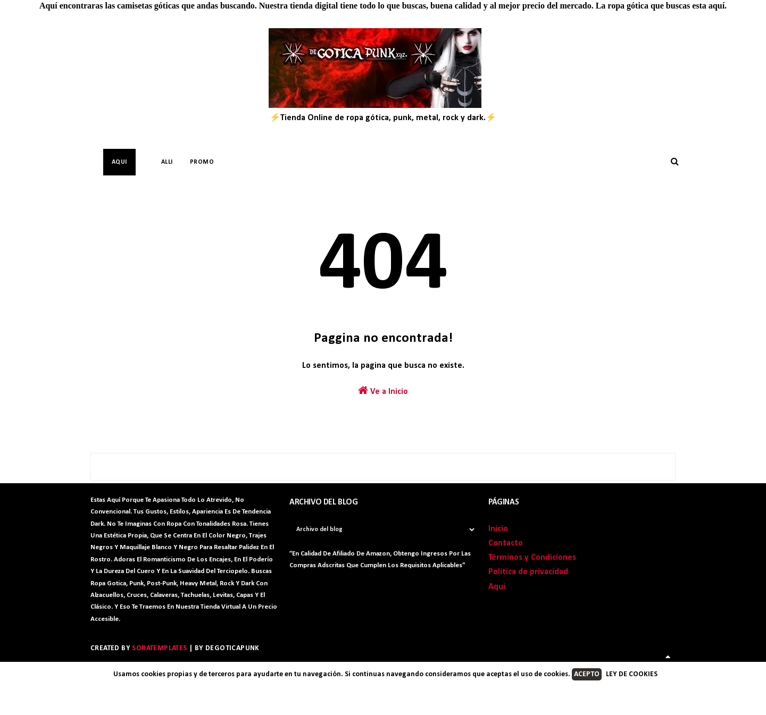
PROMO (202, 162)
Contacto (505, 543)
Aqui (496, 587)
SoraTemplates (159, 648)
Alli (167, 162)
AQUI (119, 162)
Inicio (498, 529)
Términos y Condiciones (532, 557)
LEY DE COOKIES (631, 674)
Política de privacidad (528, 572)
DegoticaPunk (232, 648)
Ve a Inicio (383, 390)
